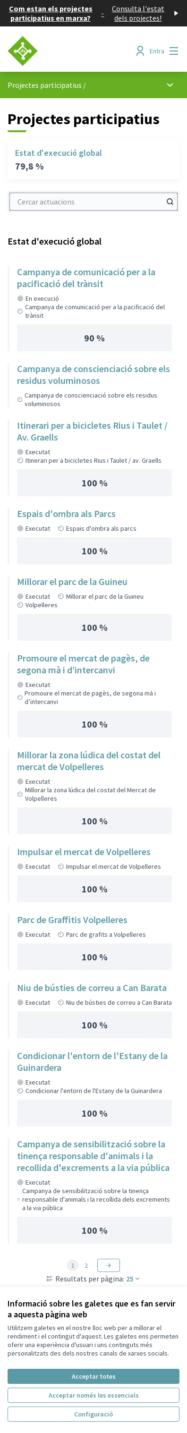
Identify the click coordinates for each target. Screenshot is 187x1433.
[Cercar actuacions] (170, 201)
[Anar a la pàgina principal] (71, 51)
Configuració (93, 1414)
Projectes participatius (45, 85)
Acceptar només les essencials (94, 1395)
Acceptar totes (94, 1376)
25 (133, 1278)
